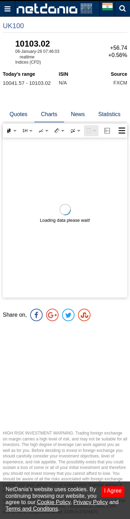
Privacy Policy (90, 502)
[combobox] (75, 130)
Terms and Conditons (32, 509)
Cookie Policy (53, 502)
